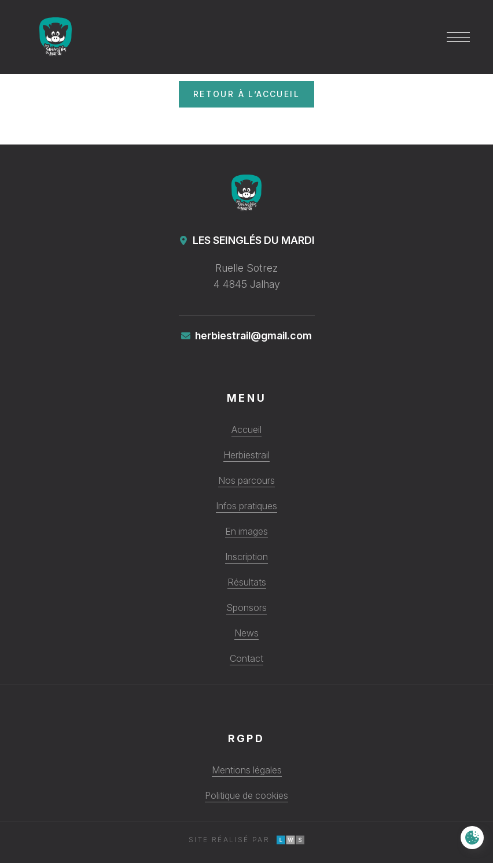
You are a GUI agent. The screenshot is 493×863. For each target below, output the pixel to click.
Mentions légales (247, 770)
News (246, 633)
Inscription (246, 556)
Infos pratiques (246, 506)
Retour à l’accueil (246, 94)
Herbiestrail (246, 455)
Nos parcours (246, 480)
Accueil (246, 429)
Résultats (246, 582)
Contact (246, 658)
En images (246, 531)
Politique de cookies (246, 795)
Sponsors (246, 607)
